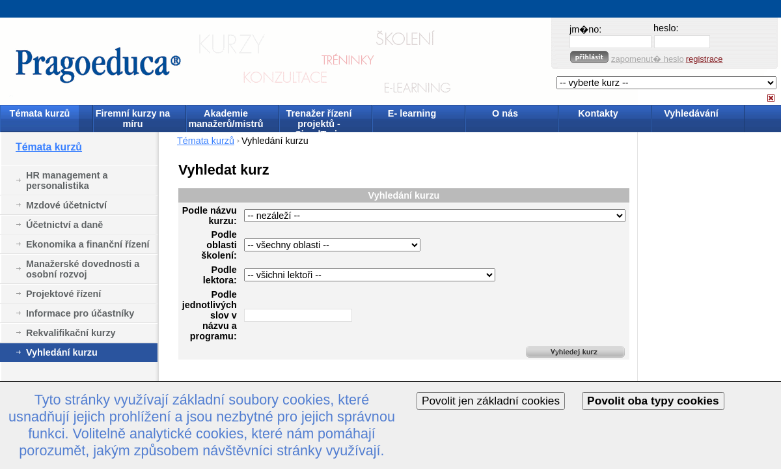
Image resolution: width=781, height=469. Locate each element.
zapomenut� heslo (647, 59)
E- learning (412, 113)
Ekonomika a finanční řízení (88, 244)
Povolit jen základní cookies (491, 400)
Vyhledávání (691, 113)
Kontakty (598, 113)
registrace (704, 59)
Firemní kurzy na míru (133, 118)
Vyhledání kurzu (62, 352)
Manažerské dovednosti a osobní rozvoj (82, 269)
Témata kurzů (40, 113)
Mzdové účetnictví (66, 205)
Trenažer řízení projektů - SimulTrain (319, 119)
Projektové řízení (63, 294)
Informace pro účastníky (80, 313)
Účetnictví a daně (64, 225)
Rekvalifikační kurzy (71, 333)
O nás (505, 113)
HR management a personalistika (67, 180)
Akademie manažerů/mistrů (225, 118)
